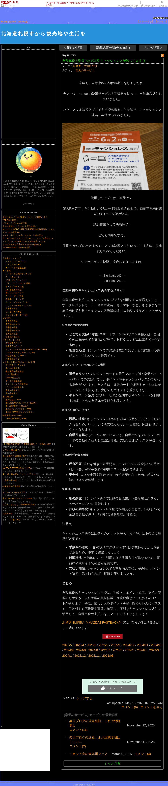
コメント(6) (129, 707)
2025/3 (91, 645)
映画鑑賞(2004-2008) (12, 415)
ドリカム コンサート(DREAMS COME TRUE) (26, 349)
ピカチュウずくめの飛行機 (15, 223)
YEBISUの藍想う (10, 220)
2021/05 (108, 655)
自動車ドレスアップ (12, 258)
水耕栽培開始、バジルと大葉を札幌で (20, 226)
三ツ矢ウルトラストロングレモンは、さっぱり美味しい (28, 238)
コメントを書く (151, 707)
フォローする (29, 203)
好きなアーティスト (12, 340)
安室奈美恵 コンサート (16, 355)
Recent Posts (29, 212)
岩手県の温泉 (12, 327)
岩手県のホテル (13, 330)
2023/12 (80, 655)
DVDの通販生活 (13, 377)
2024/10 (156, 645)
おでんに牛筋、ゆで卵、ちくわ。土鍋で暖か (23, 235)
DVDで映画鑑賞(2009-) (16, 418)
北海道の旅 (8, 513)
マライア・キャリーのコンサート (21, 352)
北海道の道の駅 (10, 480)
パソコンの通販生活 (15, 387)
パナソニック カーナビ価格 (18, 283)
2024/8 (81, 650)
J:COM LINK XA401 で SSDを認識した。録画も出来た (27, 444)
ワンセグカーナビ (14, 312)
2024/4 (142, 650)
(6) (145, 60)
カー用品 (7, 271)
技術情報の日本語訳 (12, 486)
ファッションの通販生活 (17, 384)
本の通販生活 (12, 393)
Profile (29, 142)
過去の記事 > (153, 47)
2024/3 (154, 650)
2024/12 (128, 645)
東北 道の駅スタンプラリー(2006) (21, 403)
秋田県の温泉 (12, 334)
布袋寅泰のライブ (14, 343)
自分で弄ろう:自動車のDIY (14, 456)
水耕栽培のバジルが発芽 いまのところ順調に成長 (25, 217)
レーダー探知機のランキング (19, 274)
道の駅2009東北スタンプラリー (20, 412)
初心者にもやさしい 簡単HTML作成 (19, 504)
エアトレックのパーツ (16, 261)
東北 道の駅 (8, 396)
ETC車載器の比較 (14, 290)
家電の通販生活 (13, 390)
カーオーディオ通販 (15, 296)
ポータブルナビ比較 (15, 286)
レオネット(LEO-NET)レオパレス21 (19, 362)
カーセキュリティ (14, 277)
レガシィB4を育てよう (13, 450)
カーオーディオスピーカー (18, 302)
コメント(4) (142, 754)
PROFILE (22, 21)
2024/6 (117, 650)
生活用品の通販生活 (15, 371)
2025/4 (79, 645)
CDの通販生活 (12, 374)
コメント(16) (78, 729)
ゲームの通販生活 (14, 381)
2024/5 (129, 650)
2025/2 (103, 645)
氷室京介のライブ (14, 346)
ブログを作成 (150, 6)
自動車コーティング (15, 299)
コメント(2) (77, 746)
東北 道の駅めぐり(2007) (17, 406)
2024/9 (69, 650)
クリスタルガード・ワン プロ (19, 305)
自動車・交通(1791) (85, 66)
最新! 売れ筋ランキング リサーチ (17, 498)
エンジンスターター (15, 293)
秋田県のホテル (13, 337)
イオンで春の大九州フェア (88, 754)
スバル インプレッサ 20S (14, 492)
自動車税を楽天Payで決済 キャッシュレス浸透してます (102, 60)
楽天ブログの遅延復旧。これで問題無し (94, 723)
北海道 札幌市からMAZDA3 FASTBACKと (92, 622)
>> (128, 6)
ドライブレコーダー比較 (17, 315)
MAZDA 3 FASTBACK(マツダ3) (17, 468)
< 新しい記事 (73, 47)
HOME (4, 21)
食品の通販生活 (13, 368)
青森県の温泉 (12, 321)
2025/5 (67, 645)
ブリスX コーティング (15, 365)
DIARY (12, 21)
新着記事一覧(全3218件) (113, 47)
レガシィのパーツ (14, 264)
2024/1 (67, 655)
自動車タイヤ (12, 308)
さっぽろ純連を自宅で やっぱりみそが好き (22, 244)
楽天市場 (163, 6)
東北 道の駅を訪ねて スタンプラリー (19, 474)
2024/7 (105, 650)
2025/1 (116, 645)
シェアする (84, 698)
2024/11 (142, 645)
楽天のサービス (85, 70)
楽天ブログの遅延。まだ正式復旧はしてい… (94, 740)
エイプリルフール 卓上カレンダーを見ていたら (24, 241)
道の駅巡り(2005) (13, 399)
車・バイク (10, 5)
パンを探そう (15, 519)
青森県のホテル (13, 324)
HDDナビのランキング (16, 280)
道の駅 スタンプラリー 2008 (18, 409)
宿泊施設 (7, 318)
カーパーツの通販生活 (16, 268)
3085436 (158, 18)
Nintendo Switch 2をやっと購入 (17, 247)
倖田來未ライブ (13, 359)
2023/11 (94, 655)
